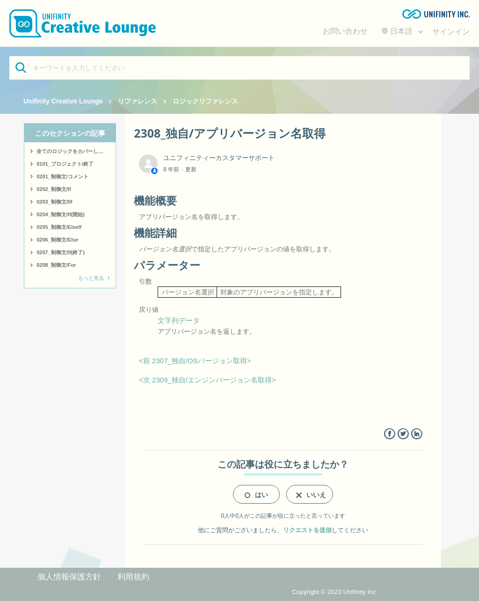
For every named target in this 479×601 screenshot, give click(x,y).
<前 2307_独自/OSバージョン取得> (195, 361)
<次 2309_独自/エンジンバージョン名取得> (207, 380)
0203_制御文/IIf (54, 202)
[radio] (256, 494)
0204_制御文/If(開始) (60, 214)
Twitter (403, 434)
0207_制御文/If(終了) (60, 252)
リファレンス (137, 101)
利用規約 (133, 576)
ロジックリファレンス (205, 101)
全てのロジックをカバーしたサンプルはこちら (76, 151)
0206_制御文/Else (57, 239)
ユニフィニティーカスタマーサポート (219, 157)
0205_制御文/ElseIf (58, 227)
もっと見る (91, 278)
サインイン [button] (451, 32)
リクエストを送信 (307, 530)
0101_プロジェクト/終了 (65, 164)
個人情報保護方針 (69, 576)
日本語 (398, 31)
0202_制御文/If (53, 189)
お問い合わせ (345, 31)
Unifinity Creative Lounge (63, 101)
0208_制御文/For (56, 265)
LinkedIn (416, 434)
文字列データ (179, 320)
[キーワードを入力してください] (239, 68)
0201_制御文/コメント (62, 176)
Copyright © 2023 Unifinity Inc (334, 591)
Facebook (389, 434)
